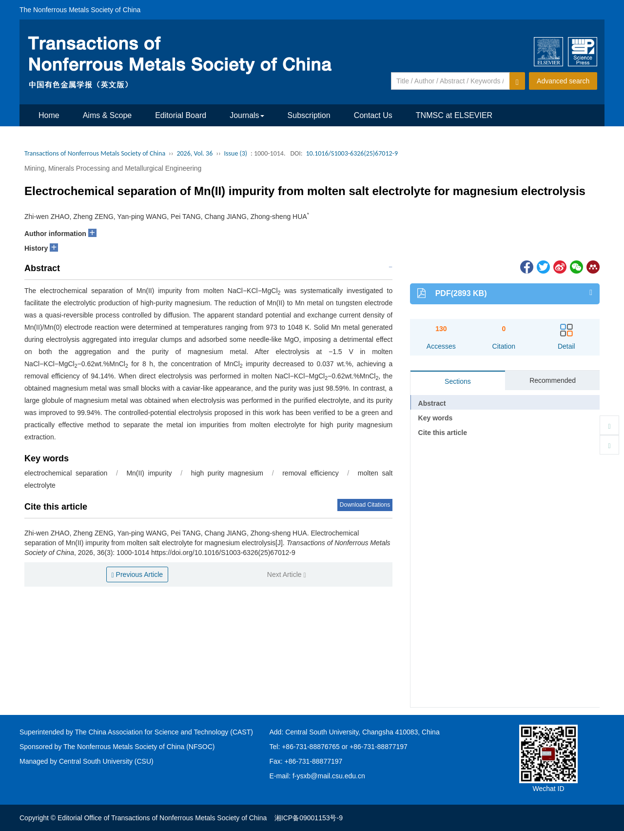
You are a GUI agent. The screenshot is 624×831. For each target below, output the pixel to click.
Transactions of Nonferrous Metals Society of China (94, 153)
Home (49, 115)
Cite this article (442, 432)
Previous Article (137, 575)
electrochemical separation (65, 473)
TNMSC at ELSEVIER (454, 115)
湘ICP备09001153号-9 (308, 818)
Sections (458, 381)
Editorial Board (180, 115)
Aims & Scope (107, 115)
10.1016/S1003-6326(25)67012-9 (352, 153)
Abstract (432, 403)
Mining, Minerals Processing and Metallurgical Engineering (112, 168)
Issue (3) (236, 153)
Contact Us (373, 115)
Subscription (309, 115)
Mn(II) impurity (149, 473)
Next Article (286, 575)
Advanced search (563, 81)
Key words (435, 418)
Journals (247, 115)
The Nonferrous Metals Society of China (80, 10)
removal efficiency (310, 473)
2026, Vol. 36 (194, 153)
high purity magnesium (227, 473)
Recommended (552, 380)
